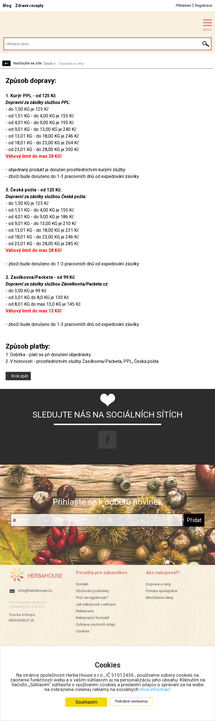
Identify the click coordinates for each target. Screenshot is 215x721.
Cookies (82, 631)
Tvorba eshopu (22, 615)
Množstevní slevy (159, 597)
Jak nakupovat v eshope (95, 604)
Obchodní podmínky (92, 591)
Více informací (155, 689)
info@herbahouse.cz (35, 590)
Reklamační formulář (92, 618)
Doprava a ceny (158, 584)
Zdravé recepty (29, 5)
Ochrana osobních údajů (95, 624)
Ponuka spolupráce (161, 591)
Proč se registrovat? (92, 597)
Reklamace (85, 611)
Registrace (203, 5)
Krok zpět (19, 376)
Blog (7, 5)
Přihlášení (183, 5)
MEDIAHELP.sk (21, 620)
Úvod (48, 63)
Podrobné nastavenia (131, 701)
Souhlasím (86, 702)
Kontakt (82, 584)
